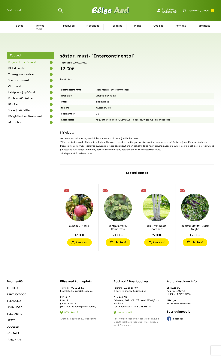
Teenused (69, 25)
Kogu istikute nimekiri (22, 62)
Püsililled (13, 104)
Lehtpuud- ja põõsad (21, 92)
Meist (137, 25)
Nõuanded (93, 25)
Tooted (19, 25)
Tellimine (116, 25)
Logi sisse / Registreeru (169, 10)
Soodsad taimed (18, 80)
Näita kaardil (71, 312)
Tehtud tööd (40, 27)
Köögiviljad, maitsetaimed (25, 116)
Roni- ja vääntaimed (21, 98)
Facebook (175, 318)
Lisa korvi (81, 242)
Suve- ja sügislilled (19, 110)
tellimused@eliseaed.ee (80, 291)
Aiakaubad (15, 122)
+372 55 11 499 (76, 287)
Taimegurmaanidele (21, 74)
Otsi (61, 10)
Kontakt (180, 25)
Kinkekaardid (16, 68)
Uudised (158, 25)
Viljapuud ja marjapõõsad (156, 119)
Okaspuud (14, 86)
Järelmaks (204, 25)
